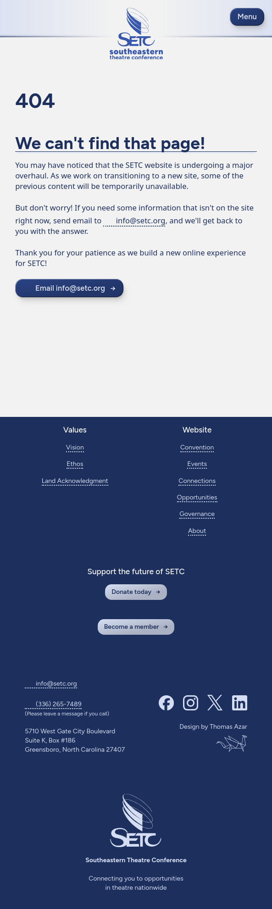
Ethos (75, 464)
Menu (247, 16)
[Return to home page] (136, 34)
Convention (197, 447)
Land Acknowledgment (75, 481)
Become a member (131, 627)
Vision (75, 447)
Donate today (131, 592)
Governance (197, 514)
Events (197, 464)
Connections (197, 481)
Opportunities (197, 497)
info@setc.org (141, 220)
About (197, 531)
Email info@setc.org (70, 288)
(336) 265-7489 (59, 704)
